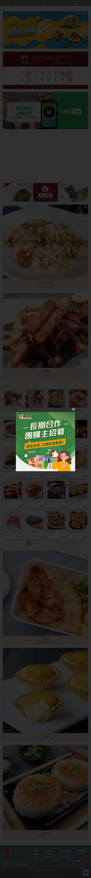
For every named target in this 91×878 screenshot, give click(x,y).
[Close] (73, 409)
